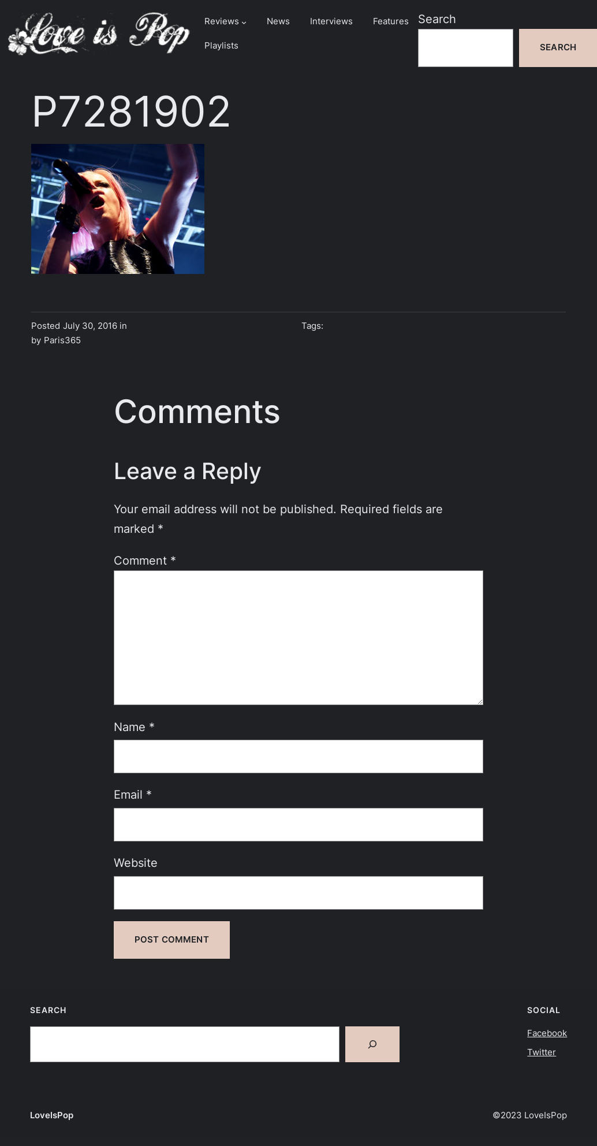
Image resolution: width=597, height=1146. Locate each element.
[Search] (372, 1044)
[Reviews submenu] (244, 22)
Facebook (547, 1033)
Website (136, 862)
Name (134, 727)
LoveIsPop (51, 1115)
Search (437, 19)
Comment (145, 560)
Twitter (541, 1052)
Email (133, 794)
